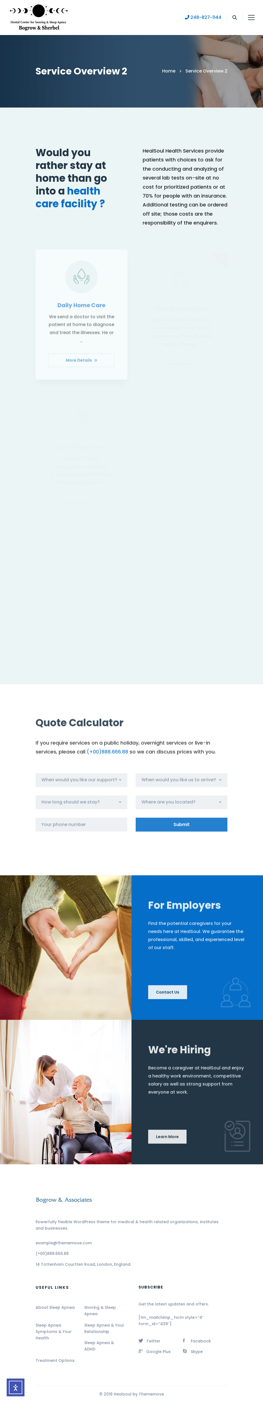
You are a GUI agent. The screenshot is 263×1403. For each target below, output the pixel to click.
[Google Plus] (154, 1351)
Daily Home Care (81, 311)
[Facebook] (197, 1340)
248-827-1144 (203, 17)
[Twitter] (149, 1340)
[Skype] (193, 1351)
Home (168, 71)
